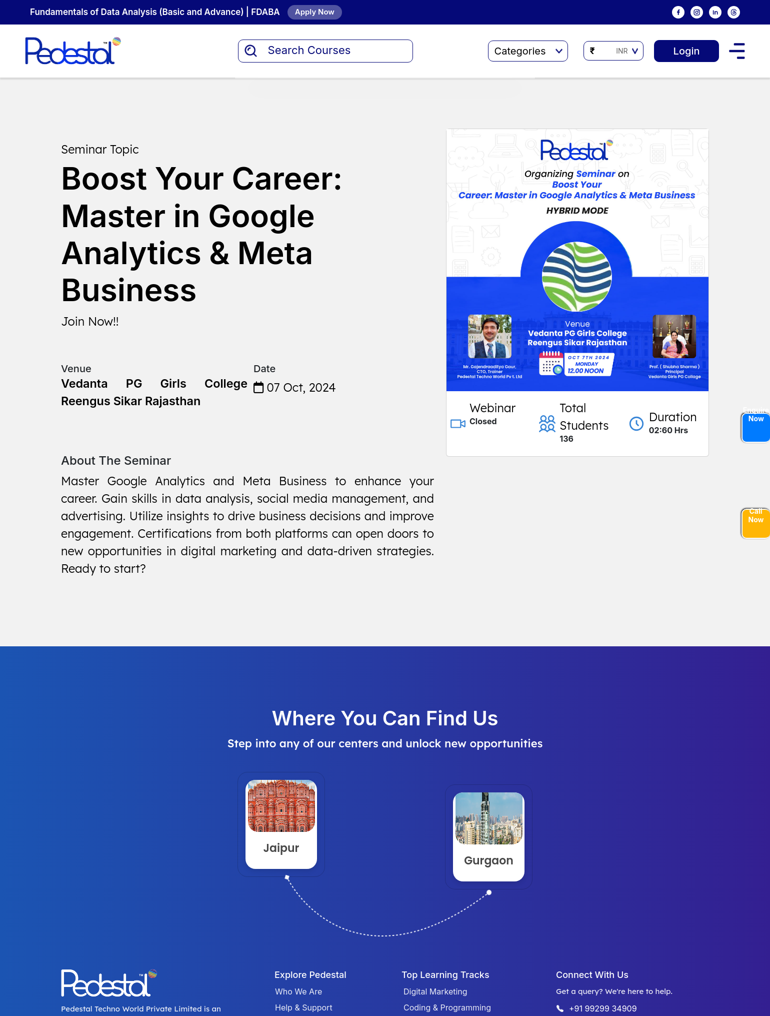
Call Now (756, 516)
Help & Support (303, 1007)
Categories (528, 51)
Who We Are (298, 991)
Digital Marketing (436, 991)
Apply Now (314, 12)
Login (686, 51)
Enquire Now (756, 414)
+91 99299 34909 (603, 1008)
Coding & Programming (447, 1007)
